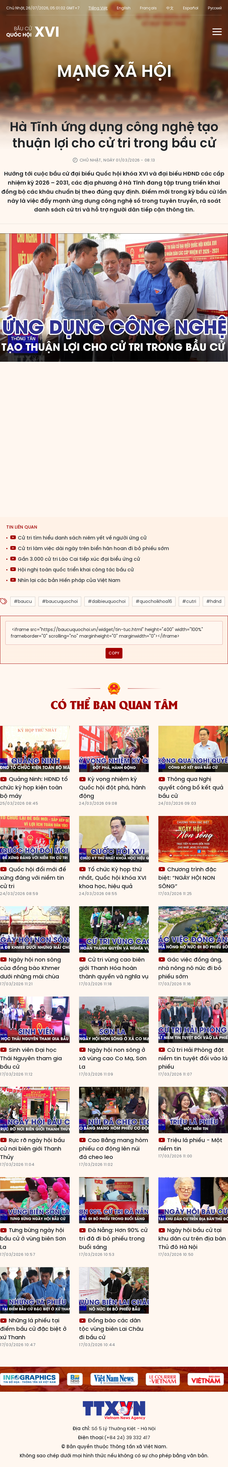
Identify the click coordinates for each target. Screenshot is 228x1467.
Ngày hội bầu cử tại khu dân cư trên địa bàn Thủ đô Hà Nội (192, 1238)
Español (190, 8)
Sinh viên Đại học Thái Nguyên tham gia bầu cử (31, 1058)
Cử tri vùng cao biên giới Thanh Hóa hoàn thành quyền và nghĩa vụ (113, 968)
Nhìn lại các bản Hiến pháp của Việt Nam (65, 580)
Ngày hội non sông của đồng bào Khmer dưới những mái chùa (30, 968)
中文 (170, 8)
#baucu (23, 601)
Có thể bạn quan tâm (114, 704)
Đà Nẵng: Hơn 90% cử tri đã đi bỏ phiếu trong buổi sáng (113, 1238)
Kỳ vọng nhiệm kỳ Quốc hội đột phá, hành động (112, 787)
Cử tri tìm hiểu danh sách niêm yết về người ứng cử (78, 537)
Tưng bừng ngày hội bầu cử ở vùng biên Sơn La (33, 1238)
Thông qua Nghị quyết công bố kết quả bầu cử (190, 787)
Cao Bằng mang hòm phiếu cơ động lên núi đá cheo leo (113, 1148)
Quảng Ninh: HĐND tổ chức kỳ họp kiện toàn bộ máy (34, 787)
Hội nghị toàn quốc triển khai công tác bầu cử (72, 569)
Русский (215, 8)
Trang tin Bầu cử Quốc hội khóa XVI (33, 31)
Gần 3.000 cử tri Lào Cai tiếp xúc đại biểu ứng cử (75, 559)
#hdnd (213, 601)
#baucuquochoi (60, 601)
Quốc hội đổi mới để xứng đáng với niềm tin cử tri (33, 877)
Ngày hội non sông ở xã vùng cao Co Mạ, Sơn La (112, 1058)
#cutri (189, 601)
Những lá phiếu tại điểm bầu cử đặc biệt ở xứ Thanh (33, 1328)
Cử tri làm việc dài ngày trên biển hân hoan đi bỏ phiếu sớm (89, 548)
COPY (114, 653)
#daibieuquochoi (107, 601)
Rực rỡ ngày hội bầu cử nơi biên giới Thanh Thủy (32, 1148)
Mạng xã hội (114, 71)
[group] (75, 1379)
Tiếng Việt (97, 8)
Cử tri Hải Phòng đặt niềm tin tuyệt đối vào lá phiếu (192, 1058)
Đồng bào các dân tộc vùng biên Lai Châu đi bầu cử (111, 1328)
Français (148, 8)
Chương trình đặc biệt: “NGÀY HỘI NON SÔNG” (187, 877)
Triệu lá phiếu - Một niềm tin (190, 1144)
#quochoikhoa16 (154, 601)
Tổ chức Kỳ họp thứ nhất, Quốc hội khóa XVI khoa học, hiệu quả (112, 877)
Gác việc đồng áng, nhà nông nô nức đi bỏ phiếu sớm (190, 968)
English (124, 8)
